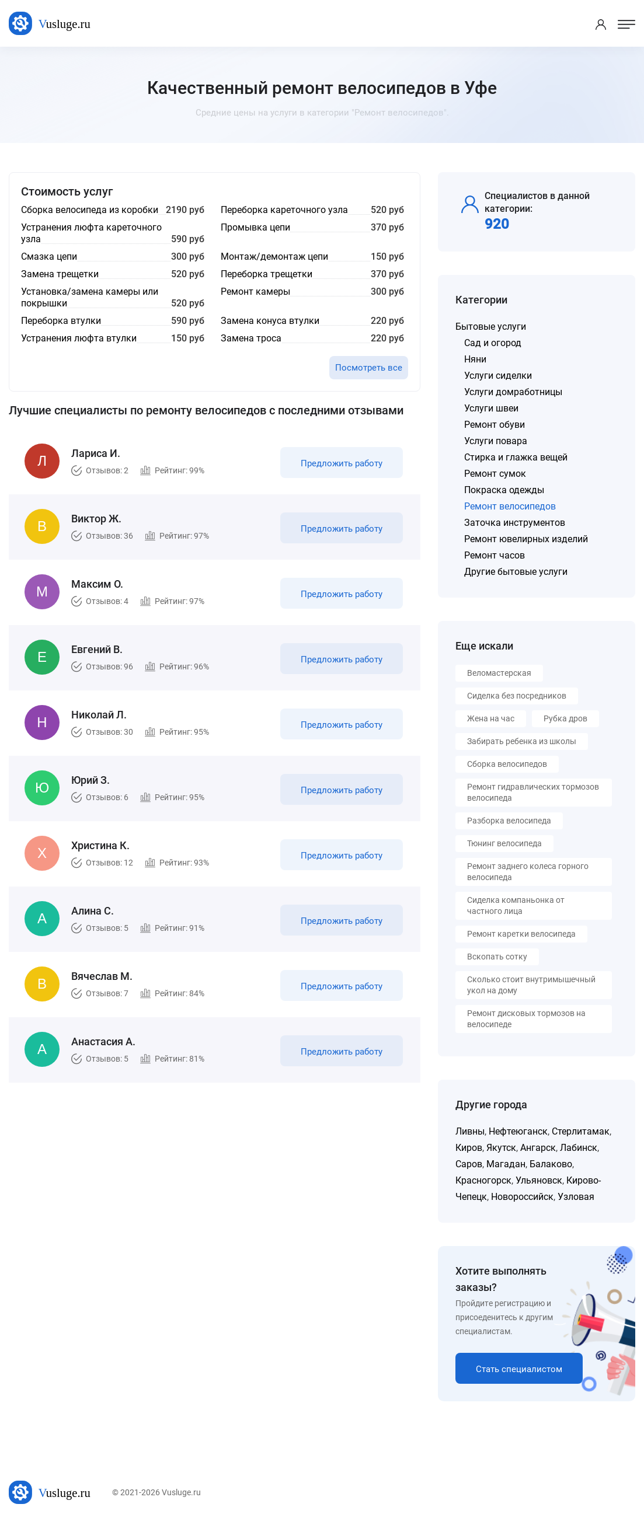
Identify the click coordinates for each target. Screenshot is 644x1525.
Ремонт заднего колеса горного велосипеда (528, 871)
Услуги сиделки (498, 375)
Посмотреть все (368, 367)
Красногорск (483, 1180)
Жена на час (490, 718)
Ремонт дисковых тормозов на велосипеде (526, 1018)
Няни (475, 359)
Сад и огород (492, 342)
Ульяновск (539, 1180)
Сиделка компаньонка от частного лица (516, 905)
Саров (468, 1164)
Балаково (551, 1164)
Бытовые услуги (490, 326)
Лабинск (578, 1147)
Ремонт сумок (495, 473)
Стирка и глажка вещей (516, 457)
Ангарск (538, 1147)
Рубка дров (565, 718)
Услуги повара (495, 440)
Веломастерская (499, 673)
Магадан (505, 1164)
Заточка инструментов (514, 522)
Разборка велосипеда (509, 820)
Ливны (470, 1131)
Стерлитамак (581, 1131)
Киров (468, 1147)
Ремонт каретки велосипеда (521, 933)
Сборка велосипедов (507, 764)
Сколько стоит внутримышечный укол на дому (531, 985)
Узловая (576, 1196)
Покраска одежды (504, 489)
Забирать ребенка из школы (521, 741)
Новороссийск (522, 1196)
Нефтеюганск (518, 1131)
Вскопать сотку (497, 956)
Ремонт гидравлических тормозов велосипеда (533, 792)
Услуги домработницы (513, 391)
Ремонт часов (494, 555)
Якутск (501, 1147)
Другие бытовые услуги (516, 571)
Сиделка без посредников (516, 695)
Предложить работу (341, 463)
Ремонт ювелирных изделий (526, 539)
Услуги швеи (491, 408)
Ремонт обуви (494, 424)
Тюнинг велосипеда (504, 843)
